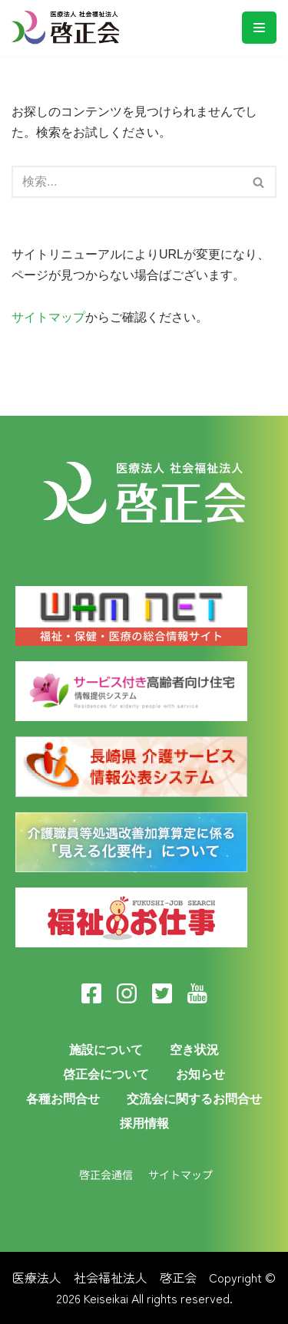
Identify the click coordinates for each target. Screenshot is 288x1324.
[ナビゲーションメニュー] (259, 28)
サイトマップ (48, 317)
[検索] (259, 182)
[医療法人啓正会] (69, 27)
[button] (258, 182)
